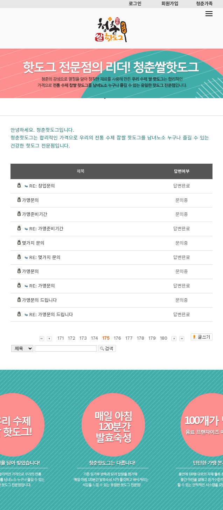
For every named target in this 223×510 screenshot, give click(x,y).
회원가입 (169, 3)
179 (152, 338)
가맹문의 (30, 200)
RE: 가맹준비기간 (46, 228)
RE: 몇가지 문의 (45, 257)
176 (117, 338)
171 (60, 338)
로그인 (135, 3)
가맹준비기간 (34, 214)
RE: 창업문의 (42, 186)
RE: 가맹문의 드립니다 (51, 314)
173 (83, 338)
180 (163, 338)
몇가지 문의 (33, 243)
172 (71, 338)
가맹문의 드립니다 (39, 300)
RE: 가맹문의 (42, 285)
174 (94, 338)
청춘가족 (204, 3)
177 (129, 338)
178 (140, 338)
